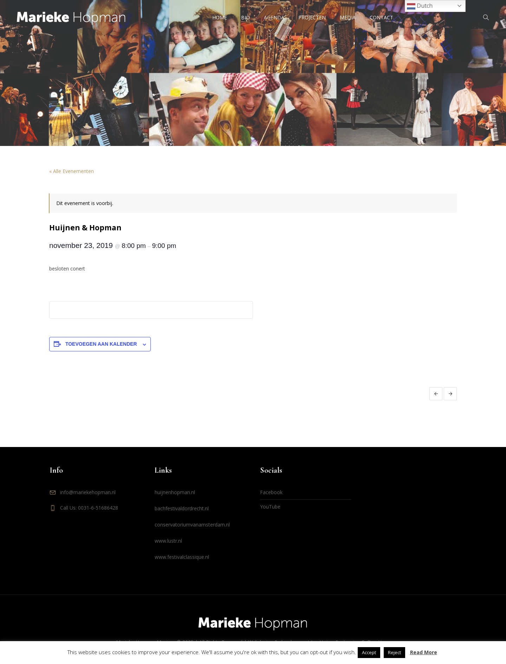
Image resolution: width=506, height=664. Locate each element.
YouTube (270, 506)
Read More (423, 652)
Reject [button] (394, 652)
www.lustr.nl (168, 540)
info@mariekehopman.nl (88, 492)
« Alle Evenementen (71, 171)
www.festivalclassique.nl (182, 557)
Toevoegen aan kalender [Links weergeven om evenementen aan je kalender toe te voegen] (101, 344)
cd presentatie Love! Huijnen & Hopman (435, 393)
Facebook (271, 492)
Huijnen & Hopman (450, 393)
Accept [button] (369, 652)
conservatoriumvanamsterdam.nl (192, 524)
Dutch (420, 6)
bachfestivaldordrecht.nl (182, 508)
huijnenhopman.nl (175, 492)
